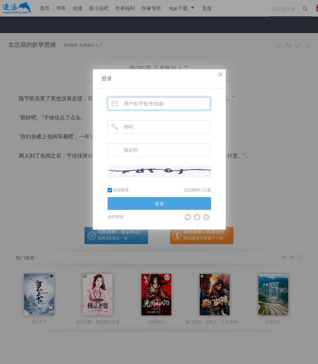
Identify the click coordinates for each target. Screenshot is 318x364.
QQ (197, 217)
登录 (106, 78)
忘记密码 (192, 190)
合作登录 (116, 216)
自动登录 (118, 190)
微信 (188, 217)
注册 (207, 190)
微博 (206, 217)
